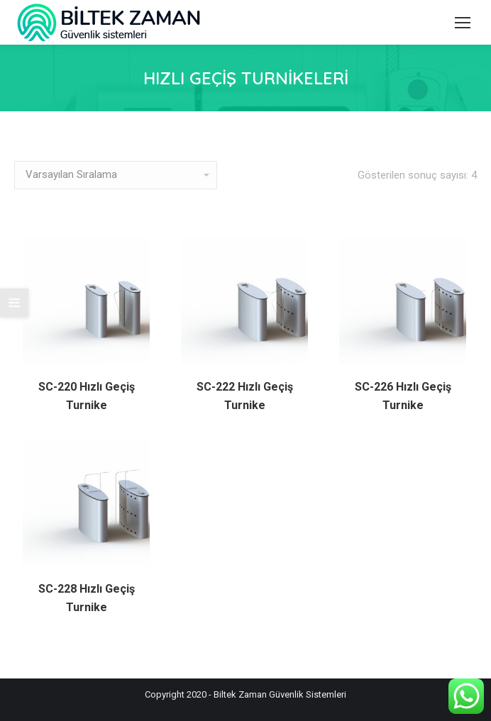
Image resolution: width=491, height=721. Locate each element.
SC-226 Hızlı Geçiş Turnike (403, 396)
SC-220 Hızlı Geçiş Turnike (86, 396)
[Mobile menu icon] (462, 23)
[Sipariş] (115, 175)
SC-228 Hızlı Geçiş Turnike (86, 598)
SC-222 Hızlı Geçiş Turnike (245, 396)
